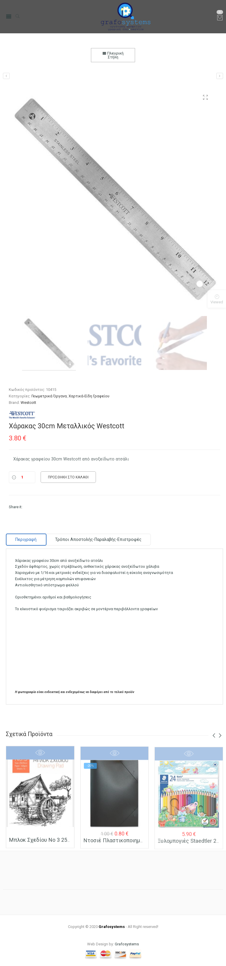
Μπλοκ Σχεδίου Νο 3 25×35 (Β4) (48, 843)
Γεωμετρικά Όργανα (49, 396)
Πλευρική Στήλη (113, 55)
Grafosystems (127, 944)
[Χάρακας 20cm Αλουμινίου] (6, 76)
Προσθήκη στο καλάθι (68, 477)
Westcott (28, 402)
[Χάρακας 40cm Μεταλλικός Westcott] (219, 76)
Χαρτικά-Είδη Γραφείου (89, 396)
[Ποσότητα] (22, 477)
